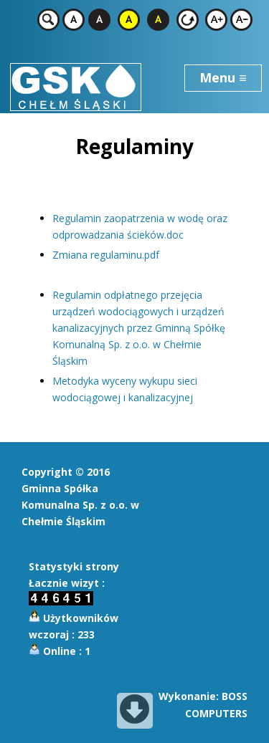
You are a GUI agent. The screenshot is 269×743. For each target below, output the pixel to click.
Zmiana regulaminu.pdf (105, 255)
